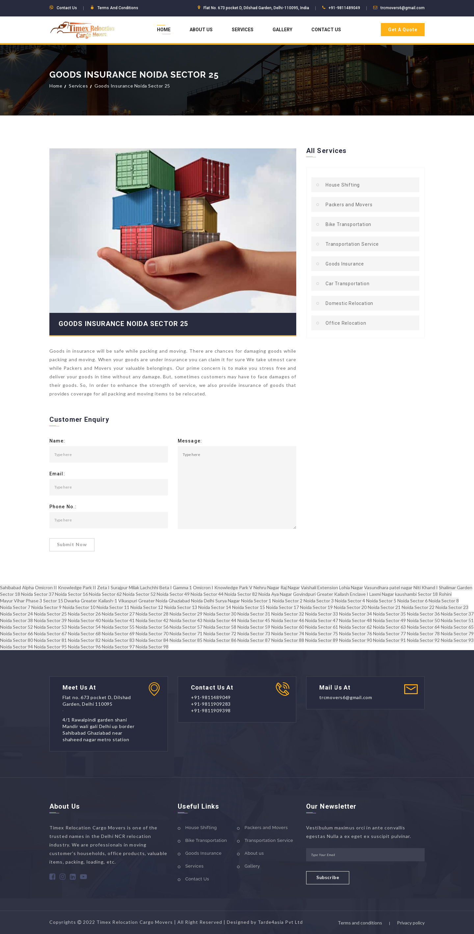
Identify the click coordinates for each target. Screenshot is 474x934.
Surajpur (119, 587)
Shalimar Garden (455, 587)
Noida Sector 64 (423, 627)
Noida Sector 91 (389, 640)
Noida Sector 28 (152, 614)
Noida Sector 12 (146, 607)
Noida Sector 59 (253, 627)
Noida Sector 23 (451, 607)
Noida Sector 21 (384, 607)
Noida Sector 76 (355, 633)
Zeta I (103, 587)
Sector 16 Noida (84, 594)
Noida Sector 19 (316, 607)
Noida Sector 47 (321, 620)
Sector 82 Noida (253, 594)
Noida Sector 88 (287, 640)
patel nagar (400, 587)
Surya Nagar (227, 600)
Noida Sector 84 (152, 640)
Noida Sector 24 (16, 614)
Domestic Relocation (349, 303)
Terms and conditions (360, 922)
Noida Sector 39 (50, 620)
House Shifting (343, 185)
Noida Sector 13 (180, 607)
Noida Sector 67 (50, 633)
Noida (197, 600)
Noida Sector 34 (355, 614)
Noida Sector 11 (112, 607)
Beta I (165, 587)
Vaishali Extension (319, 587)
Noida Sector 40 (84, 620)
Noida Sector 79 (457, 633)
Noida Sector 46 (287, 620)
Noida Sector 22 (418, 607)
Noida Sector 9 (46, 607)
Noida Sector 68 (84, 633)
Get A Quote (402, 29)
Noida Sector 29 (186, 614)
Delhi (209, 600)
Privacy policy (411, 922)
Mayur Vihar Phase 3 (21, 600)
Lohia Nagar (351, 587)
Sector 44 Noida (219, 594)
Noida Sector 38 (16, 620)
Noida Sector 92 (423, 640)
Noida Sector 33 (321, 614)
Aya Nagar (281, 594)
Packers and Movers (349, 204)
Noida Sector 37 (457, 614)
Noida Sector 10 (79, 607)
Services (242, 29)
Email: (57, 474)
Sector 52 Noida (152, 594)
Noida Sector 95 (50, 646)
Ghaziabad (179, 600)
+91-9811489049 (344, 8)
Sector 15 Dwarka (61, 600)
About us (254, 853)
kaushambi (406, 594)
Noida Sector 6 (412, 600)
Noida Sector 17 (282, 607)
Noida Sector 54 (84, 627)
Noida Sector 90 (355, 640)
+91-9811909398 (211, 710)
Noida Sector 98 (152, 646)
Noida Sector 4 (350, 600)
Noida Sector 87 (253, 640)
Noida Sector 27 (118, 614)
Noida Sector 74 (287, 633)
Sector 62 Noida (118, 594)
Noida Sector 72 (219, 633)
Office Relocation (346, 323)
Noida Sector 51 (457, 620)
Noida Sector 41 (118, 620)
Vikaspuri (127, 600)
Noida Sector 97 (118, 646)
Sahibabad (10, 587)
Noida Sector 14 (214, 607)
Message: (190, 441)
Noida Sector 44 (219, 620)
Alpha (28, 587)
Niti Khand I (425, 587)
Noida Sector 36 (423, 614)
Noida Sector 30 (219, 614)
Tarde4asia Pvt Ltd (280, 922)
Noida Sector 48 (355, 620)
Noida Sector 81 (50, 640)
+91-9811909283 (211, 704)
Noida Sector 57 (186, 627)
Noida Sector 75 (321, 633)
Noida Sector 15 (248, 607)
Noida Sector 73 (253, 633)
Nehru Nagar (266, 587)
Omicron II (46, 587)
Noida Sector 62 (355, 627)
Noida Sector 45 (253, 620)
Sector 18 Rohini (435, 594)
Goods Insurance (345, 263)
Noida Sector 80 (16, 640)
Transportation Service (352, 244)
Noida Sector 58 (219, 627)
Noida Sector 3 (318, 600)
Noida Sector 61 (321, 627)
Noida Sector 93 (457, 640)
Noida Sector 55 (118, 627)
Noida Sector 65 (457, 627)
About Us (201, 29)
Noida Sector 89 (321, 640)
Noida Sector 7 (15, 607)
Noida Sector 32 (287, 614)
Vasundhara (376, 587)
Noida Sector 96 (84, 646)
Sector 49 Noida (186, 594)
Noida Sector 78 (423, 633)
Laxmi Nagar (381, 594)
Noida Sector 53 (50, 627)
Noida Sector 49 (389, 620)
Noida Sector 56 (152, 627)
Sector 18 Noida (16, 594)
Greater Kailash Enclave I (342, 594)
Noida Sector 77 (389, 633)
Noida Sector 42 (152, 620)
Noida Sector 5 (381, 600)
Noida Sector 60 (287, 627)
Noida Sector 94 (16, 646)
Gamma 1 (182, 587)
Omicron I (203, 587)
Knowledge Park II (77, 587)
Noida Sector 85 (186, 640)
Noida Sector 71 (186, 633)
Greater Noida (153, 600)
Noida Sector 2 (287, 600)
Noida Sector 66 (16, 633)
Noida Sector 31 (253, 614)
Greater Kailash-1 (99, 600)
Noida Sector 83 (118, 640)
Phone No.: (63, 507)
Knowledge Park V (233, 587)
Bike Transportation (348, 224)
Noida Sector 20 (350, 607)
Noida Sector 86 (219, 640)
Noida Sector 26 (84, 614)
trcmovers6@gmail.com (403, 8)
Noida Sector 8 (444, 600)
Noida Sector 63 (389, 627)
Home (164, 29)
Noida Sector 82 (84, 640)
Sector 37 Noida (50, 594)
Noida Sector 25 (50, 614)
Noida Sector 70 (152, 633)
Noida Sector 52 (16, 627)
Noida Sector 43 (186, 620)
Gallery (282, 29)
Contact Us (326, 29)
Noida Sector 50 (423, 620)
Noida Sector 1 (256, 600)
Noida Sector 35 (389, 614)
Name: (57, 441)
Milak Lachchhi (143, 587)
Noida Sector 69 (118, 633)
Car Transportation (347, 283)
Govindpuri (304, 594)
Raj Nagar (290, 587)
